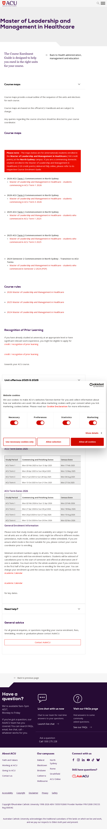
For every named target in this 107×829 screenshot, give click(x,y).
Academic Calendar (13, 573)
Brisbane (41, 770)
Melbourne (42, 781)
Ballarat (40, 760)
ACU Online (55, 779)
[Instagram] (78, 760)
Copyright (20, 793)
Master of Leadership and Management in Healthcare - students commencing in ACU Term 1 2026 (41, 184)
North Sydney (53, 762)
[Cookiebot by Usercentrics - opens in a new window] (91, 385)
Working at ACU (9, 765)
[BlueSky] (98, 760)
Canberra (41, 775)
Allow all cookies (87, 442)
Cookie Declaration (57, 406)
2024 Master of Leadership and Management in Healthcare (35, 312)
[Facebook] (73, 760)
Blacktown (42, 765)
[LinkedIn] (83, 760)
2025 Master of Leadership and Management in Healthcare (35, 302)
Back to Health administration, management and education (66, 56)
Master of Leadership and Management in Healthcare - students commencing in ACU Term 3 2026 (41, 200)
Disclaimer (33, 793)
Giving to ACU (8, 770)
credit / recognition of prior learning (21, 344)
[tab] (43, 85)
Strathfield (55, 773)
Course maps (12, 84)
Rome (53, 768)
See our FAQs (80, 727)
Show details (92, 433)
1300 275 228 (50, 741)
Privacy (45, 793)
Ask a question (47, 738)
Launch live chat (46, 724)
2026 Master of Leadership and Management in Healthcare (35, 292)
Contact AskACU (42, 642)
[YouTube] (88, 760)
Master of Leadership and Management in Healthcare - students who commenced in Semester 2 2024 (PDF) (43, 267)
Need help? (11, 609)
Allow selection (53, 442)
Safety (55, 793)
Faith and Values (10, 760)
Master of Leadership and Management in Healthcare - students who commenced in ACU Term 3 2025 (43, 240)
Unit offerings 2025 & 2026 (21, 380)
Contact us (7, 775)
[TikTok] (93, 760)
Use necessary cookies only (20, 442)
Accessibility (7, 793)
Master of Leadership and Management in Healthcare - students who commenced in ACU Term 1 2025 (43, 217)
